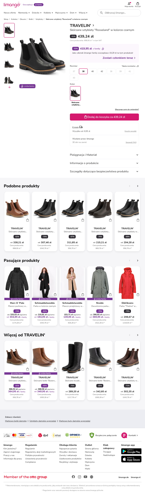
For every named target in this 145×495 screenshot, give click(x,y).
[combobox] (119, 13)
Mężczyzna (89, 462)
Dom (87, 465)
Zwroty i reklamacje (68, 455)
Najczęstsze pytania (68, 448)
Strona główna (92, 448)
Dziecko (88, 455)
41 (130, 71)
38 (83, 71)
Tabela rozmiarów (130, 66)
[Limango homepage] (12, 4)
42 (102, 71)
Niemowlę (89, 452)
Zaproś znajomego (11, 452)
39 (120, 71)
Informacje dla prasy (12, 458)
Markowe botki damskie (16, 421)
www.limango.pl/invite (94, 490)
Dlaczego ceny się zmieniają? (127, 109)
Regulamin (30, 448)
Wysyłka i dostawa (68, 452)
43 (74, 78)
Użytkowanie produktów (70, 458)
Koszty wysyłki (130, 131)
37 (74, 71)
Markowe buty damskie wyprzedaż (74, 421)
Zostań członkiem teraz (119, 57)
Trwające (107, 451)
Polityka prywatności (34, 455)
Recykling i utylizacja (68, 462)
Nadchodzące (109, 455)
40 (92, 71)
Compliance (30, 462)
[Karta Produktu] (17, 221)
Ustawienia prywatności (36, 458)
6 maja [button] (75, 127)
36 (111, 71)
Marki (87, 468)
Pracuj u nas (9, 455)
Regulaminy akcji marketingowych (40, 452)
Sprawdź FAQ (131, 142)
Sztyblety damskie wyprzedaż (42, 421)
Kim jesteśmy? (9, 448)
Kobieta (88, 458)
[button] (138, 4)
